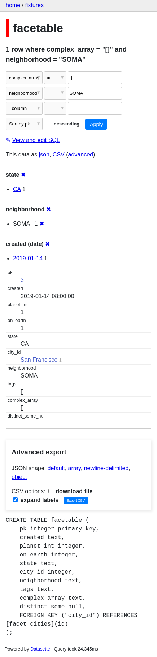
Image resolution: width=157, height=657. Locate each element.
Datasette (40, 649)
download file (70, 491)
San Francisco (39, 360)
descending (63, 124)
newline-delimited (106, 468)
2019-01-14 (28, 258)
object (19, 477)
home (13, 5)
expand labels (35, 500)
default (56, 468)
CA (17, 189)
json (44, 154)
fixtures (34, 5)
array (74, 468)
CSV (59, 154)
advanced (80, 154)
